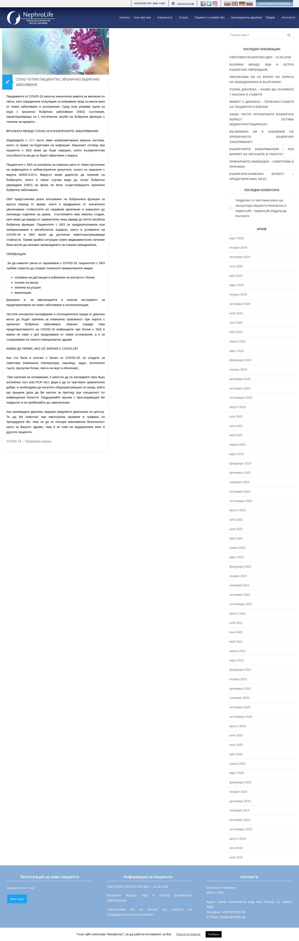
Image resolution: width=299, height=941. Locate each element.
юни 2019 (236, 857)
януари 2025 (238, 294)
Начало (124, 17)
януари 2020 (238, 791)
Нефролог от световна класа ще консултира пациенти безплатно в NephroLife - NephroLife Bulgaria (261, 205)
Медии (270, 17)
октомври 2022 (239, 491)
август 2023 (237, 407)
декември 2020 (240, 688)
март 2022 (236, 557)
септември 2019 (240, 829)
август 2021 (237, 613)
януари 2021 (238, 679)
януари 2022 (238, 576)
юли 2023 (236, 416)
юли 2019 (236, 848)
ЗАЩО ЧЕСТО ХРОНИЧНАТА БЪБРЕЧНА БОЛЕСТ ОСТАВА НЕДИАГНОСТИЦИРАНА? (261, 119)
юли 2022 (236, 519)
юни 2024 (236, 322)
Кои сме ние (142, 17)
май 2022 (236, 538)
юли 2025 (236, 266)
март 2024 (236, 350)
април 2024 (237, 341)
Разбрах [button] (213, 934)
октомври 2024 (239, 304)
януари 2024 (238, 369)
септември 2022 (240, 501)
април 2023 (237, 444)
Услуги (183, 17)
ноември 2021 (239, 585)
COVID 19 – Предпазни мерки (29, 441)
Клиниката (164, 17)
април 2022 (237, 547)
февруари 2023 (240, 463)
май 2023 (236, 435)
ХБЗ (32, 140)
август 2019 (237, 838)
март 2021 (236, 660)
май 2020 (236, 754)
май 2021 (236, 641)
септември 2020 (240, 716)
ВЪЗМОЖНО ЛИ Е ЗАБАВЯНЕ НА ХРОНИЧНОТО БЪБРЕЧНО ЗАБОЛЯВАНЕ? (261, 137)
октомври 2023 (239, 388)
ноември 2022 (239, 482)
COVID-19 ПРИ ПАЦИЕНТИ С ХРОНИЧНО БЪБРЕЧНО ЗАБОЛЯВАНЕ (58, 82)
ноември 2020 (239, 697)
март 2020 (236, 772)
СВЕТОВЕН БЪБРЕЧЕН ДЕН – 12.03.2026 (260, 57)
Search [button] (291, 35)
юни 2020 (236, 744)
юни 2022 (236, 529)
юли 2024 (236, 313)
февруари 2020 (240, 782)
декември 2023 (240, 379)
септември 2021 (240, 604)
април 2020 (237, 763)
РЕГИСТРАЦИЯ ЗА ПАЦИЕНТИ (274, 3)
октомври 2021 (239, 594)
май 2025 (236, 275)
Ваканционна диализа (246, 17)
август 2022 (237, 510)
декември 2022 (240, 472)
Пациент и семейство (210, 17)
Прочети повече (188, 934)
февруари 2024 (240, 360)
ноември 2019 (239, 810)
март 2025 (236, 285)
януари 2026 (238, 247)
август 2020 (237, 726)
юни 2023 (236, 426)
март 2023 (236, 454)
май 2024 (236, 332)
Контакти (288, 17)
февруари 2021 (240, 669)
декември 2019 (240, 801)
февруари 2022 (240, 566)
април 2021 (237, 651)
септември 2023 (240, 397)
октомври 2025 (239, 257)
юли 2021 (236, 622)
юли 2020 (236, 735)
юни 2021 (236, 632)
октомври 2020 (239, 707)
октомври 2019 (239, 819)
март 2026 (236, 238)
